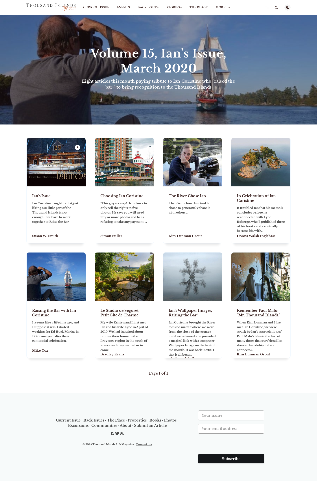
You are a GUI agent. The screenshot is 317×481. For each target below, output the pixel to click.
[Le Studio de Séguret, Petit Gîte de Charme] (124, 329)
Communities (104, 425)
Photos (170, 420)
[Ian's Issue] (56, 214)
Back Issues (148, 7)
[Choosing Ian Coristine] (124, 214)
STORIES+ (174, 7)
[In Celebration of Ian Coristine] (260, 214)
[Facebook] (113, 433)
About (125, 425)
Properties (137, 420)
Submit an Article (150, 425)
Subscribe (231, 459)
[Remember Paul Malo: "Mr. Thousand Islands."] (260, 329)
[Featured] (77, 147)
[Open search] (276, 7)
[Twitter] (117, 433)
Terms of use (144, 444)
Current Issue (96, 7)
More (223, 7)
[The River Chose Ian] (192, 214)
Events (123, 7)
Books (155, 420)
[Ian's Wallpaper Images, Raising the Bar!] (192, 329)
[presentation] (231, 445)
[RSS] (122, 433)
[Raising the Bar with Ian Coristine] (56, 329)
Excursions (78, 425)
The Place (199, 7)
